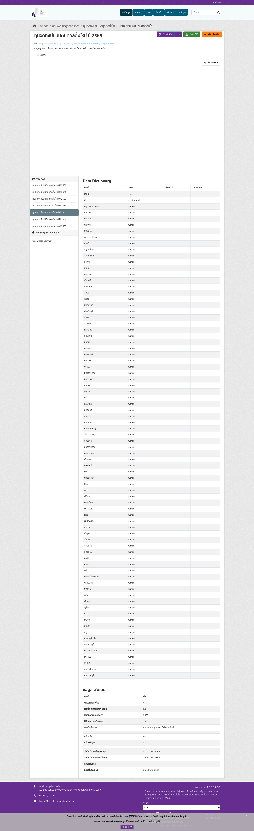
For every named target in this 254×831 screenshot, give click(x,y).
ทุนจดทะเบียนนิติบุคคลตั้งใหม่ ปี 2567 (49, 199)
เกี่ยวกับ (159, 12)
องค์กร (138, 12)
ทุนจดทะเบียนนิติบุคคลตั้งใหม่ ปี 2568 (49, 192)
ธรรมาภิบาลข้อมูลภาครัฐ (191, 791)
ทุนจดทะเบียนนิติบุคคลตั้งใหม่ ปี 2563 (49, 226)
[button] (178, 34)
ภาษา (145, 803)
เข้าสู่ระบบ (217, 2)
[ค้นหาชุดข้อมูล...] (206, 12)
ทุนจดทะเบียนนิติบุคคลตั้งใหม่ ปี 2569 (49, 185)
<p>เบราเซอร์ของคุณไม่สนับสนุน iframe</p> (127, 120)
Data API (191, 34)
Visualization (212, 34)
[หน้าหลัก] (34, 26)
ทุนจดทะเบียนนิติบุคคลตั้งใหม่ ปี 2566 (49, 205)
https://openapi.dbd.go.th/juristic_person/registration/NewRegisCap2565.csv (76, 43)
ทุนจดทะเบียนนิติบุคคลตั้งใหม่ (100, 26)
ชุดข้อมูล (126, 12)
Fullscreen (211, 62)
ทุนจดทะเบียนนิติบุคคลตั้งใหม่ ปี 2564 (49, 219)
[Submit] (218, 12)
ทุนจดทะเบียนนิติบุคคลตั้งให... (137, 26)
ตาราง (41, 55)
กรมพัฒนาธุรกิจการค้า (65, 26)
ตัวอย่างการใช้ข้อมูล (176, 12)
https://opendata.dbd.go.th (165, 791)
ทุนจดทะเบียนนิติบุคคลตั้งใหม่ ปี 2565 (49, 212)
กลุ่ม (148, 12)
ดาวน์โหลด (166, 34)
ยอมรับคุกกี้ (127, 827)
